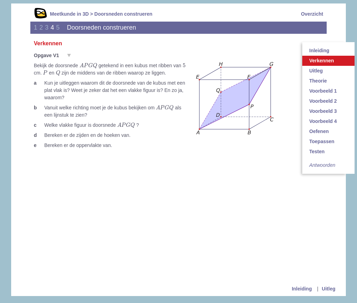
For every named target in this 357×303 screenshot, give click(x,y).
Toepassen (321, 141)
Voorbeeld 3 (323, 111)
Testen (317, 151)
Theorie (318, 81)
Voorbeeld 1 (323, 91)
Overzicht (312, 14)
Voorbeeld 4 (323, 121)
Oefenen (319, 131)
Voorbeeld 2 (323, 101)
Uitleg (316, 70)
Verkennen (321, 60)
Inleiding (319, 50)
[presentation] (88, 66)
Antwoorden (322, 165)
